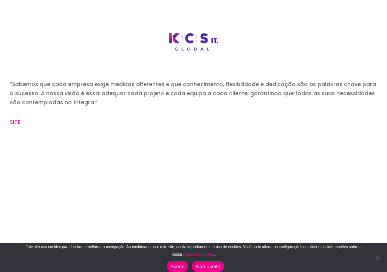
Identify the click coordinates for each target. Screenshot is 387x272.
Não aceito (208, 266)
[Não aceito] (377, 257)
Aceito (177, 266)
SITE (15, 122)
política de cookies (198, 254)
